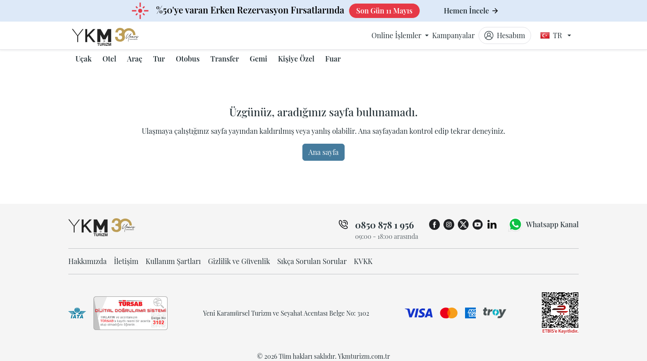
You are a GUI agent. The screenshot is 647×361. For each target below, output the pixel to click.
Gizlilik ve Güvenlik (239, 261)
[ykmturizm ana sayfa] (114, 35)
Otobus (187, 58)
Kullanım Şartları (173, 261)
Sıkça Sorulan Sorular (312, 261)
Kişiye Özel (296, 58)
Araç (134, 58)
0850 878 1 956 (384, 225)
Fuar (333, 58)
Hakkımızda (87, 261)
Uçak (83, 58)
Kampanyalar (453, 35)
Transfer (224, 58)
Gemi (258, 58)
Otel (109, 58)
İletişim (126, 261)
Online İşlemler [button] (397, 35)
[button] (83, 58)
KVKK (363, 261)
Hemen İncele (471, 10)
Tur (159, 58)
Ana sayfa (323, 152)
